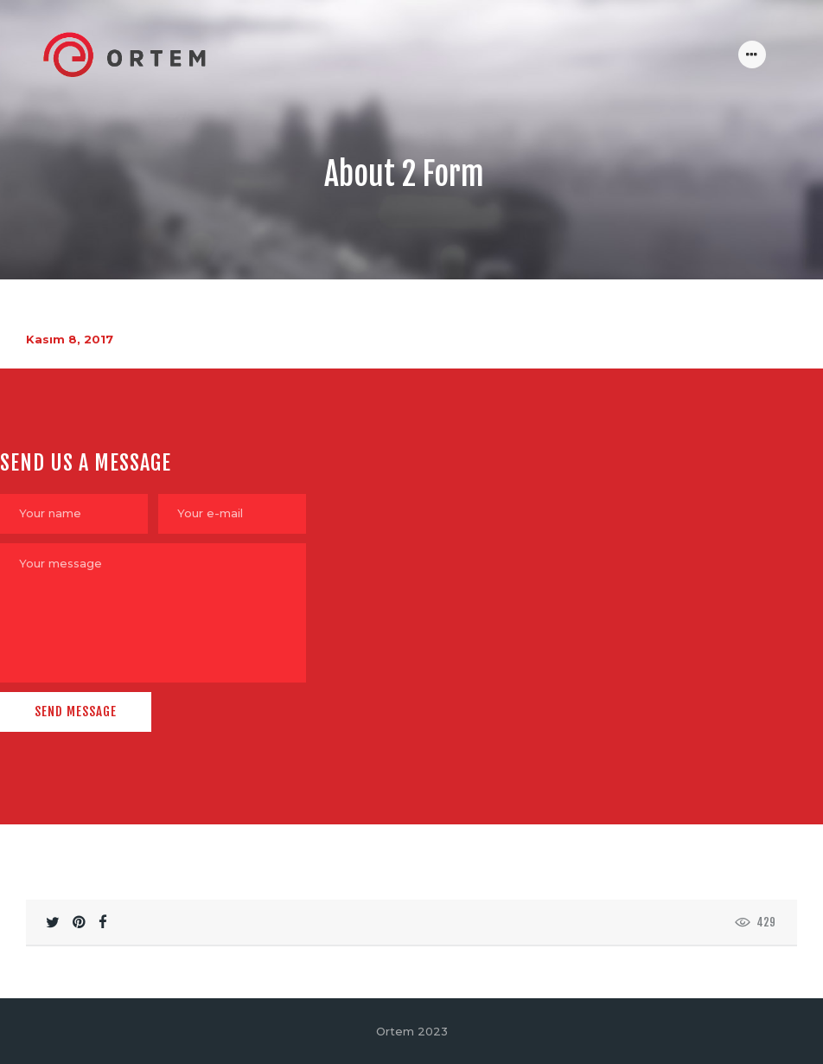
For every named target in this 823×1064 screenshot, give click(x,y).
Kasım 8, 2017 (69, 339)
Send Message (76, 711)
